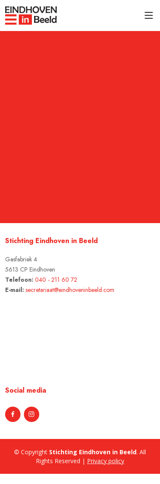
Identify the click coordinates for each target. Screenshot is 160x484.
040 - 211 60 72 (56, 279)
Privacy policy (105, 461)
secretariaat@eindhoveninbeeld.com (70, 290)
